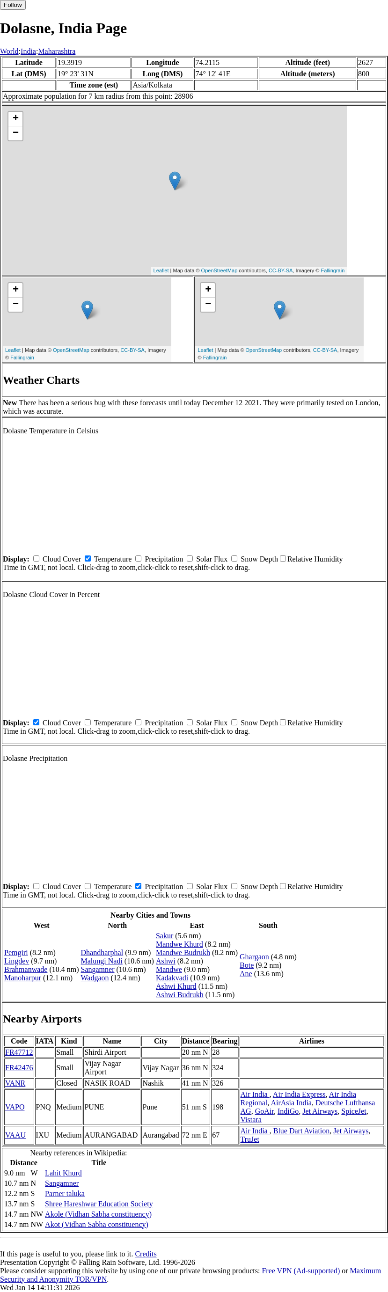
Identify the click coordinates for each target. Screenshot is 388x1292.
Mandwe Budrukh (183, 952)
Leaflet (161, 270)
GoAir (264, 1111)
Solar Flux (211, 559)
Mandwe (169, 969)
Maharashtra (56, 51)
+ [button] (16, 119)
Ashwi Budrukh (180, 995)
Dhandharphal (102, 952)
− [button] (16, 133)
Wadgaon (95, 978)
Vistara (251, 1120)
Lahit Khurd (63, 1173)
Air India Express (299, 1094)
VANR (15, 1083)
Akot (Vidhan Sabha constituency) (96, 1224)
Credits (145, 1254)
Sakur (164, 936)
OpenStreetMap (219, 270)
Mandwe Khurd (179, 944)
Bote (247, 965)
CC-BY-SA (281, 270)
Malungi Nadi (102, 961)
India (28, 51)
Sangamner (98, 969)
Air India (255, 1094)
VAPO (15, 1107)
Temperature (113, 559)
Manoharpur (22, 978)
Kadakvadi (172, 978)
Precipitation (164, 559)
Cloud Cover (62, 559)
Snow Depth (259, 559)
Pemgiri (16, 952)
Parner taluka (65, 1193)
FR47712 (19, 1052)
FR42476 (19, 1068)
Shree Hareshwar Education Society (99, 1204)
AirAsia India (291, 1103)
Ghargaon (254, 957)
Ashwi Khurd (176, 986)
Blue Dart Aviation (301, 1131)
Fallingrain (333, 270)
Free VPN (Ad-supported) (301, 1271)
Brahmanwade (25, 969)
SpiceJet (353, 1111)
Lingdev (16, 961)
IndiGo (288, 1111)
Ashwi (166, 961)
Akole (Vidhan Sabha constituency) (98, 1214)
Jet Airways (319, 1111)
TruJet (250, 1139)
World (9, 51)
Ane (246, 974)
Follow (13, 4)
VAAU (15, 1135)
